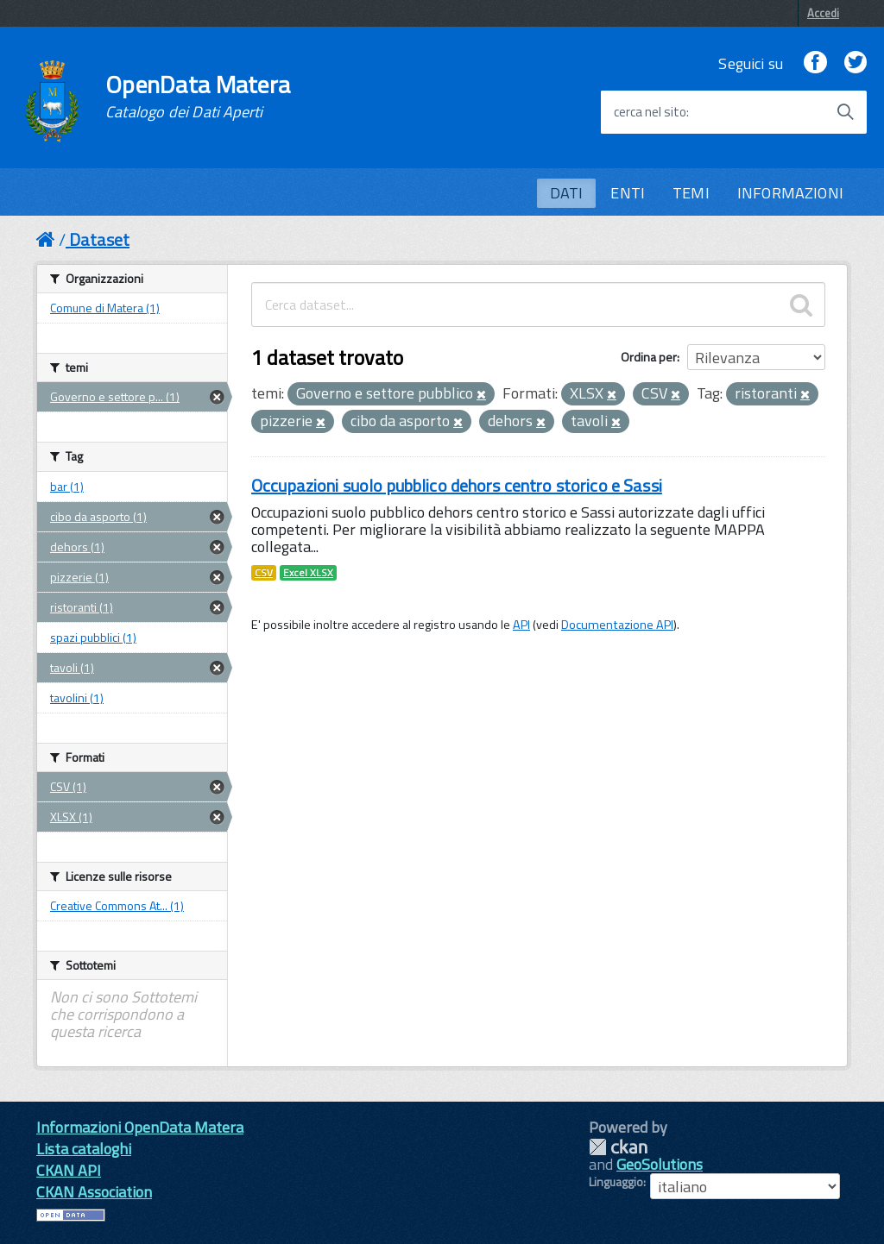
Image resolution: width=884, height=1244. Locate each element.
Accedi (823, 13)
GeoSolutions (659, 1164)
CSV (264, 573)
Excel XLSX (308, 573)
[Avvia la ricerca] (845, 112)
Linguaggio (616, 1182)
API (521, 624)
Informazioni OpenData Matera (139, 1127)
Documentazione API (617, 624)
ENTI (627, 192)
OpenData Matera (197, 96)
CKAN (618, 1147)
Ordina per (649, 357)
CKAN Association (94, 1191)
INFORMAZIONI (790, 192)
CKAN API (68, 1170)
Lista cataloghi (83, 1148)
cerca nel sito (650, 112)
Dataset (99, 239)
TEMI (691, 192)
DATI (567, 192)
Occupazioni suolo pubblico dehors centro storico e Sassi (456, 485)
